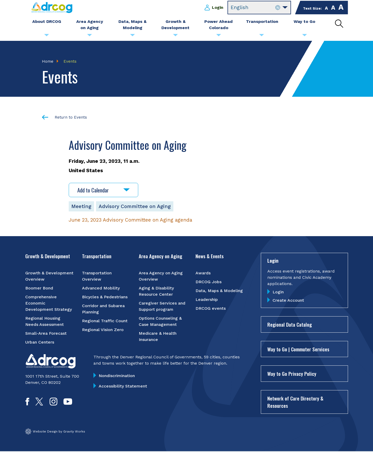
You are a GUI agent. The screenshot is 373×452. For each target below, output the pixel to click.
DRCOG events (210, 308)
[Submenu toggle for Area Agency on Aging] (90, 36)
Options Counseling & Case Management (160, 321)
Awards (203, 273)
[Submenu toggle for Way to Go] (305, 36)
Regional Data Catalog (289, 324)
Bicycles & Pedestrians (105, 297)
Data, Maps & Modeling (219, 290)
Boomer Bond (39, 288)
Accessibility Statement (123, 386)
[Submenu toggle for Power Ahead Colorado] (219, 36)
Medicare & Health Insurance (157, 336)
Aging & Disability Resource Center (156, 291)
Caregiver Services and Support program (162, 306)
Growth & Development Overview (49, 276)
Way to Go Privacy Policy (291, 374)
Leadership (206, 299)
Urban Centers (39, 342)
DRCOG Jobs (208, 282)
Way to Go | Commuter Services (298, 349)
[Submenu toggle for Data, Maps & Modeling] (132, 36)
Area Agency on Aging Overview (161, 276)
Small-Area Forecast (46, 333)
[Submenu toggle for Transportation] (262, 36)
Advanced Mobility (101, 288)
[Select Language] (259, 7)
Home (47, 61)
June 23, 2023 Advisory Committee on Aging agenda (130, 220)
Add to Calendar (103, 190)
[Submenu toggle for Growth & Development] (175, 36)
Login (217, 7)
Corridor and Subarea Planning (103, 309)
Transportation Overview (97, 276)
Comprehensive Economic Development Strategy (48, 303)
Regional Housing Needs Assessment (44, 321)
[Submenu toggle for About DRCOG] (47, 36)
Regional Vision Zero (103, 329)
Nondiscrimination (117, 375)
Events (70, 61)
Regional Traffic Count (105, 321)
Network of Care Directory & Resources (295, 402)
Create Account (288, 300)
